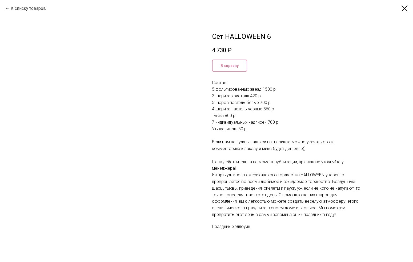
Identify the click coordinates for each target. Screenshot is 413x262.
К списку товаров (28, 8)
